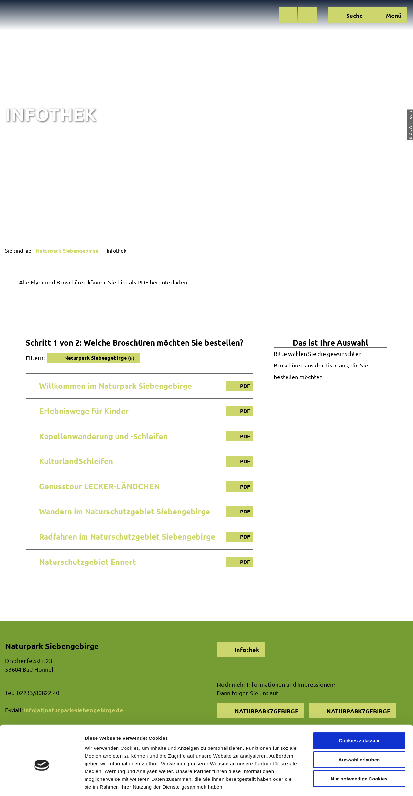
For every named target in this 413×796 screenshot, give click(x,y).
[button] (288, 15)
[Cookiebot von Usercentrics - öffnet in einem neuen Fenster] (42, 783)
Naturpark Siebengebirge (67, 250)
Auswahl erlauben (359, 730)
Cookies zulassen (359, 711)
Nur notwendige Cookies (359, 749)
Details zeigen (343, 783)
